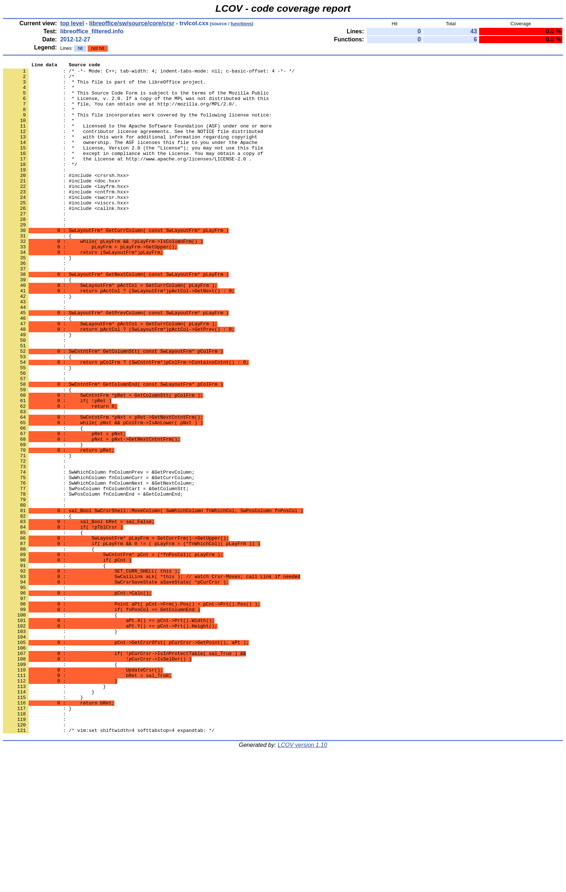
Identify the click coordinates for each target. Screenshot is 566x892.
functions (241, 23)
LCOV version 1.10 (302, 879)
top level (72, 23)
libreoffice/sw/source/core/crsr (131, 23)
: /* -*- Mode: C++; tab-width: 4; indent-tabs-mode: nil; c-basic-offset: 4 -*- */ (149, 73)
